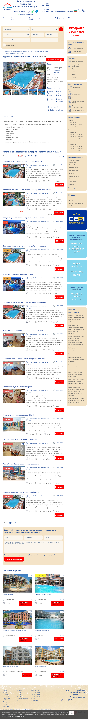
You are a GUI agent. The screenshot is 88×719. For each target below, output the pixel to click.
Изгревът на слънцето (10, 666)
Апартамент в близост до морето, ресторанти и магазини (27, 190)
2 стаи (74, 72)
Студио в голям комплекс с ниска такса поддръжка (24, 302)
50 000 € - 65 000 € (76, 125)
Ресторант (60, 99)
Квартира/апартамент (75, 65)
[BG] (75, 10)
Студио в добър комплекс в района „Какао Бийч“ (23, 218)
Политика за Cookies (45, 710)
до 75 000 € (74, 144)
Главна (6, 18)
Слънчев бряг (28, 51)
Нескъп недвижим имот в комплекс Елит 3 (21, 492)
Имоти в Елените (74, 165)
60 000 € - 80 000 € (76, 135)
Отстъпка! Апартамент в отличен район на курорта (24, 246)
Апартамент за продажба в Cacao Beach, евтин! (23, 330)
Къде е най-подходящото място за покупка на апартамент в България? (76, 382)
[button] (5, 171)
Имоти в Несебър (74, 167)
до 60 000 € (74, 132)
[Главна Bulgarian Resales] (7, 6)
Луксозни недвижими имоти (77, 106)
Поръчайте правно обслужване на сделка (76, 243)
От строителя (35, 690)
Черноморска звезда (42, 630)
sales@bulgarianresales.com (62, 11)
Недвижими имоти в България (13, 51)
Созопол (40, 635)
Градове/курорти (22, 698)
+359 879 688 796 (45, 10)
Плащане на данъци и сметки (76, 293)
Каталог (22, 18)
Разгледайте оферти (55, 60)
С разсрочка (76, 98)
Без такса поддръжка (78, 111)
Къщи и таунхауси (77, 61)
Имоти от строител (78, 48)
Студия (74, 69)
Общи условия (29, 710)
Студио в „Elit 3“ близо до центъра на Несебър (22, 161)
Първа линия (76, 87)
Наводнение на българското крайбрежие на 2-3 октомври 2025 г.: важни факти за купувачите (76, 329)
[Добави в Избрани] (55, 110)
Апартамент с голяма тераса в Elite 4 (18, 415)
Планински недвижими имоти (76, 205)
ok (72, 713)
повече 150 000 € (75, 151)
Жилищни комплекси (41, 51)
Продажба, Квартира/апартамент (39, 165)
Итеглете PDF (53, 107)
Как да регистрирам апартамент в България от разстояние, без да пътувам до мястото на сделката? (76, 391)
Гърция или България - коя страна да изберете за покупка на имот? (76, 367)
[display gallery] (62, 156)
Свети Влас (72, 179)
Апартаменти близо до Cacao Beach (18, 274)
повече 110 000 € (75, 139)
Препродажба (76, 51)
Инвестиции (76, 94)
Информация (60, 18)
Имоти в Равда (10, 635)
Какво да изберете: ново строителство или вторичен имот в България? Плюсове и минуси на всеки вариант (76, 340)
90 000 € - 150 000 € (76, 149)
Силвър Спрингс (40, 666)
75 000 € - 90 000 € (76, 146)
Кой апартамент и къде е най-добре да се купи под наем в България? (76, 400)
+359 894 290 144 (45, 6)
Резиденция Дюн (8, 594)
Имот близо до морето (18, 523)
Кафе (50, 95)
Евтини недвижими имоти (78, 101)
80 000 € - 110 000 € (76, 137)
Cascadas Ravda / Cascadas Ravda (14, 630)
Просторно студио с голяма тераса (17, 387)
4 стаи (74, 77)
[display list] (59, 156)
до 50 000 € (74, 123)
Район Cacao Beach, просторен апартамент (21, 464)
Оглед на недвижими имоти (38, 19)
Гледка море (8, 45)
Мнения (71, 18)
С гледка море (36, 696)
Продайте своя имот (76, 31)
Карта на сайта (22, 701)
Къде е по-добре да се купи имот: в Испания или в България (76, 359)
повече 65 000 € (75, 127)
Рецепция (60, 101)
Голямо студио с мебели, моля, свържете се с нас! (24, 359)
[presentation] (58, 559)
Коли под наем (77, 269)
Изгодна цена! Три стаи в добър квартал (20, 439)
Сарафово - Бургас (74, 176)
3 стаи (74, 74)
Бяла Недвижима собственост (15, 671)
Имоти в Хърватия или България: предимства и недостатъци (75, 374)
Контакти (81, 18)
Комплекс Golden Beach (43, 594)
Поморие (71, 173)
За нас (12, 19)
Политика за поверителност (12, 710)
